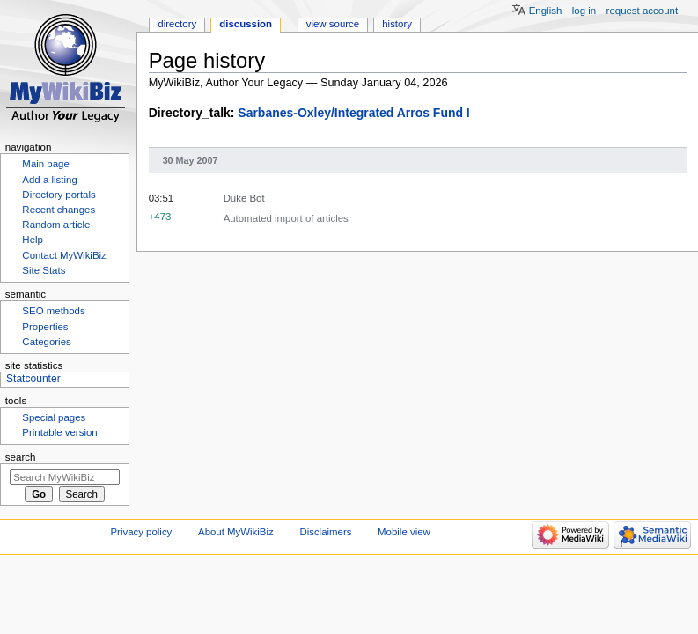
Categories (46, 341)
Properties (45, 326)
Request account (642, 10)
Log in (584, 10)
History (397, 23)
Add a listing (49, 179)
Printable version (59, 432)
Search (20, 457)
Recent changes (58, 209)
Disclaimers (325, 532)
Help (32, 239)
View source (332, 23)
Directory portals (58, 194)
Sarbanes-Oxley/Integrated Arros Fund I (353, 113)
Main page (46, 163)
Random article (56, 224)
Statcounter (33, 378)
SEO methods (53, 311)
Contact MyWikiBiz (64, 255)
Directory (177, 23)
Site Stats (43, 270)
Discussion (245, 23)
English (545, 10)
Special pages (53, 417)
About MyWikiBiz (236, 532)
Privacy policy (142, 532)
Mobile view (404, 532)
